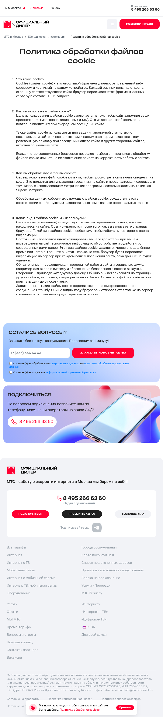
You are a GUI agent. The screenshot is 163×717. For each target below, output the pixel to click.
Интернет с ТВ (18, 563)
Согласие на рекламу (22, 706)
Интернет (14, 555)
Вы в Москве (14, 8)
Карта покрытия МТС (98, 555)
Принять (125, 707)
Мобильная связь (21, 570)
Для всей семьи (94, 635)
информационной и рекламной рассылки (71, 372)
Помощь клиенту (20, 642)
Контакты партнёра (22, 650)
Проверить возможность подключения (113, 570)
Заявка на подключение (101, 578)
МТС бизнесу (92, 593)
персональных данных (66, 363)
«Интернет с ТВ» (95, 612)
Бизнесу (54, 8)
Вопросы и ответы (21, 635)
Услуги (12, 604)
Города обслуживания (99, 548)
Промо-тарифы (19, 627)
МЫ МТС (14, 620)
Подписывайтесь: (81, 528)
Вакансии (14, 658)
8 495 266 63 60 (145, 10)
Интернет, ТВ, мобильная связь (32, 586)
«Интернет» (91, 604)
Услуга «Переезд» (96, 586)
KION (89, 627)
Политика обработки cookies (80, 709)
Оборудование (19, 593)
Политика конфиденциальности (70, 699)
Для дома (37, 8)
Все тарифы (16, 548)
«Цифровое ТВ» (94, 620)
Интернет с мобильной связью (31, 578)
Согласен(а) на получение (54, 372)
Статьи (12, 612)
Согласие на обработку (23, 699)
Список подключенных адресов (107, 563)
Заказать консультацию (103, 352)
